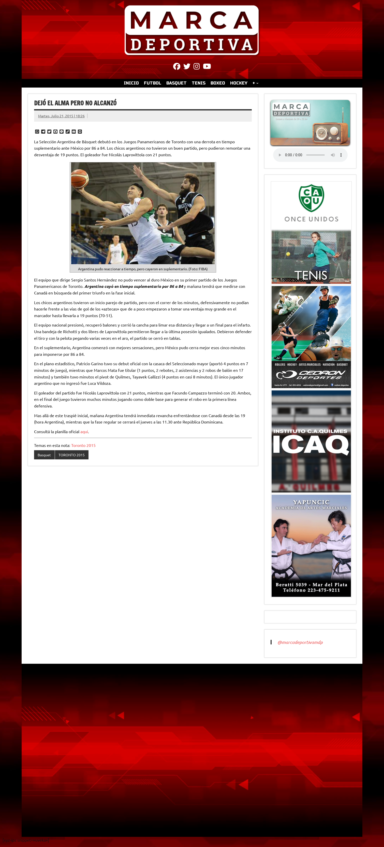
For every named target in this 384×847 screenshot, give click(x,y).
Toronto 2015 (83, 445)
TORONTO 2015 (71, 455)
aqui (84, 431)
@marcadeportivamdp (300, 642)
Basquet (44, 455)
